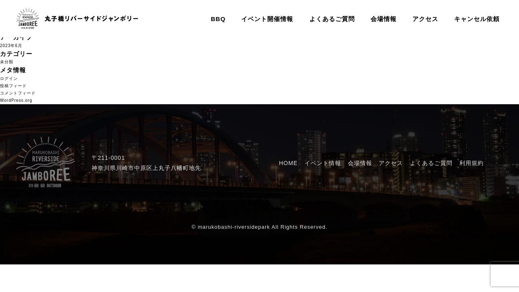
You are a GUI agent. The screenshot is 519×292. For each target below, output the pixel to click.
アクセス (425, 18)
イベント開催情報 (267, 18)
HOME (288, 163)
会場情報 (384, 18)
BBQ (218, 18)
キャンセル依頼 (477, 18)
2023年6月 (11, 45)
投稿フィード (13, 86)
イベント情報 (323, 163)
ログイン (9, 78)
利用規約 (471, 163)
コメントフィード (18, 93)
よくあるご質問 (332, 18)
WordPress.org (16, 100)
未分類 (6, 62)
